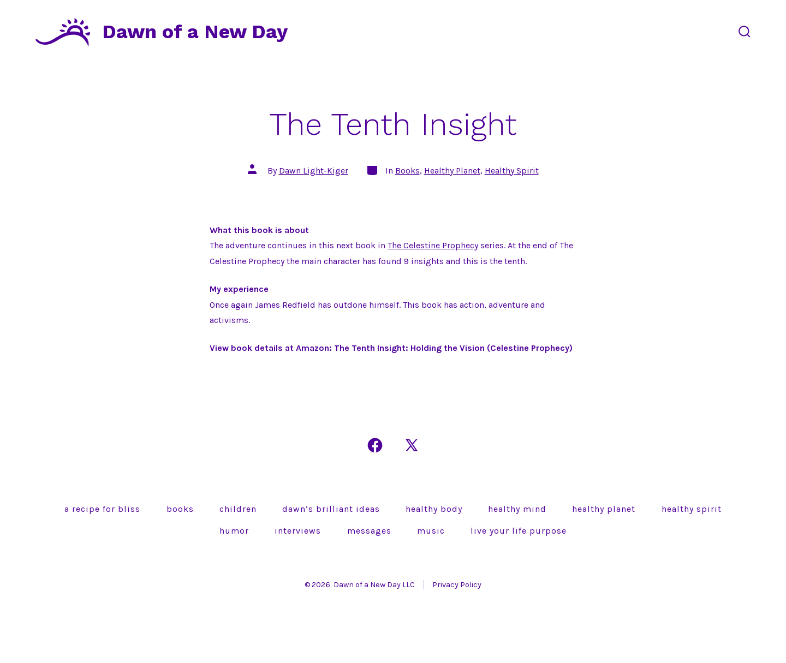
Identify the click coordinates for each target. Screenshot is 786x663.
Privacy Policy (456, 584)
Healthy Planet (452, 170)
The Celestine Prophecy (433, 245)
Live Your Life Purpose (519, 530)
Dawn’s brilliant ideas (331, 509)
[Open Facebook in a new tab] (375, 445)
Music (431, 530)
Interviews (298, 530)
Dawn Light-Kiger (313, 170)
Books (407, 170)
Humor (234, 530)
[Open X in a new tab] (411, 445)
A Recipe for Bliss (102, 509)
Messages (369, 530)
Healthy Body (434, 509)
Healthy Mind (517, 509)
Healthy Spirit (512, 170)
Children (238, 509)
